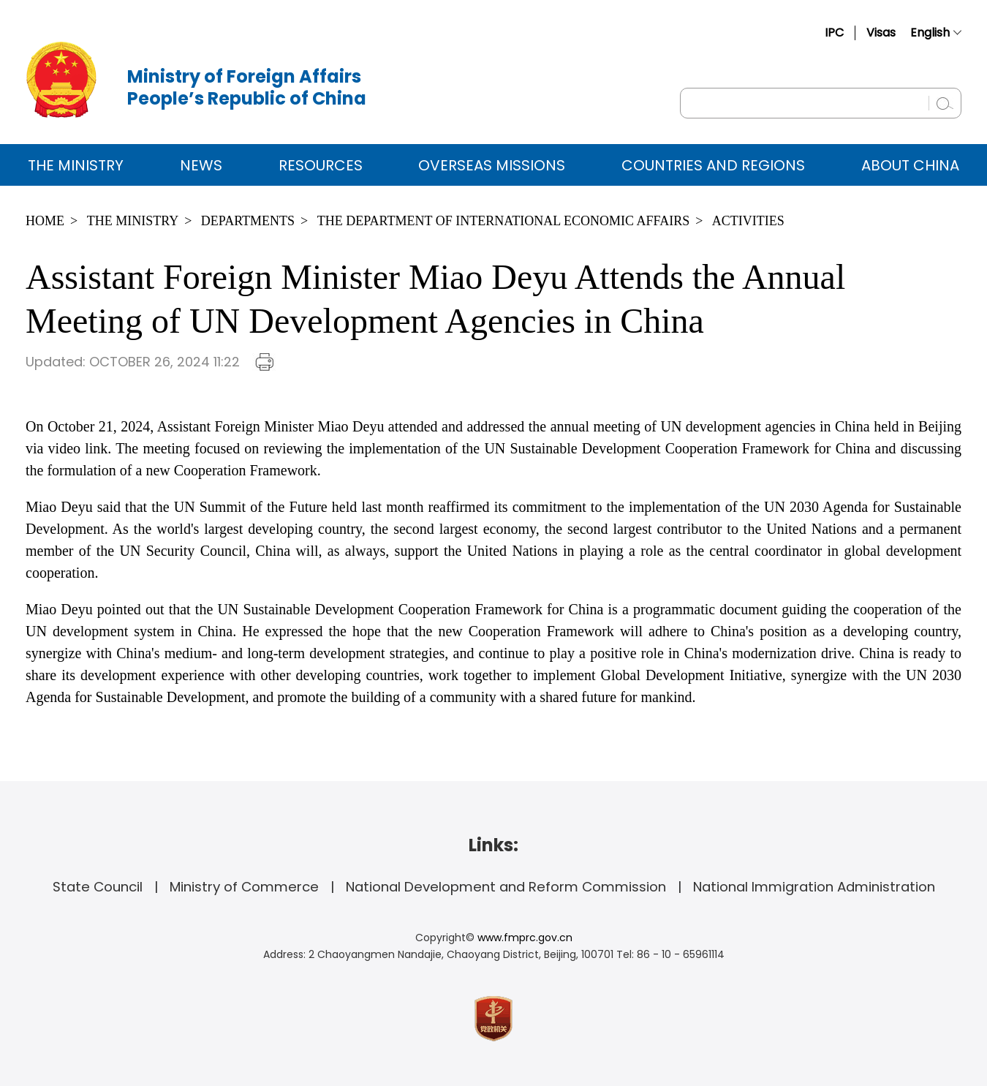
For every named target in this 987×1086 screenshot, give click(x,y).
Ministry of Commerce (244, 887)
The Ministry (76, 165)
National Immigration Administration (814, 887)
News (201, 165)
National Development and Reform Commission (506, 887)
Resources (321, 165)
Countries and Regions (713, 165)
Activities (748, 221)
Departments (248, 221)
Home (45, 221)
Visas (881, 32)
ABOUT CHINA (910, 165)
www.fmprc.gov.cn (524, 937)
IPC (834, 32)
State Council (98, 887)
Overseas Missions (491, 165)
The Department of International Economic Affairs (503, 221)
